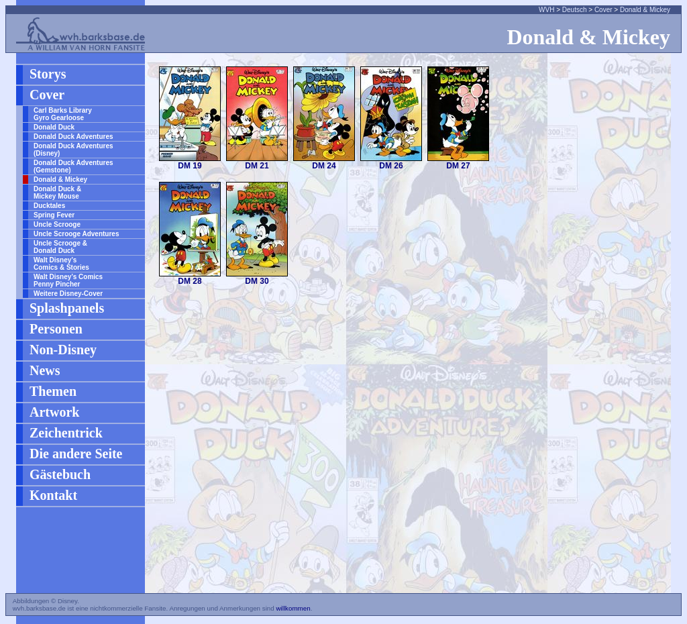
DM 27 (458, 165)
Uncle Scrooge (57, 224)
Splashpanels (67, 308)
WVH (546, 9)
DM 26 (391, 165)
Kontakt (53, 495)
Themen (53, 391)
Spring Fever (54, 215)
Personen (56, 328)
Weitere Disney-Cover (68, 293)
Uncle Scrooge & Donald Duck (60, 247)
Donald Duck (54, 127)
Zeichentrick (66, 432)
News (45, 370)
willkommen (293, 608)
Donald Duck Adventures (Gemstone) (73, 166)
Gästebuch (60, 474)
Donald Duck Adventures (73, 136)
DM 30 (256, 281)
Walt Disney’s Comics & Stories (61, 263)
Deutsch (574, 9)
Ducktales (49, 205)
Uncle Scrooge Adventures (76, 234)
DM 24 (323, 165)
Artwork (54, 412)
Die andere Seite (76, 453)
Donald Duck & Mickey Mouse (57, 192)
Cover (603, 9)
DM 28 (189, 281)
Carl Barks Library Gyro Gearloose (63, 114)
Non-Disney (63, 349)
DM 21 (256, 165)
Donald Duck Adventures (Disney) (73, 149)
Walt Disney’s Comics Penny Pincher (68, 280)
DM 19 (189, 165)
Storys (48, 73)
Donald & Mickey (645, 9)
